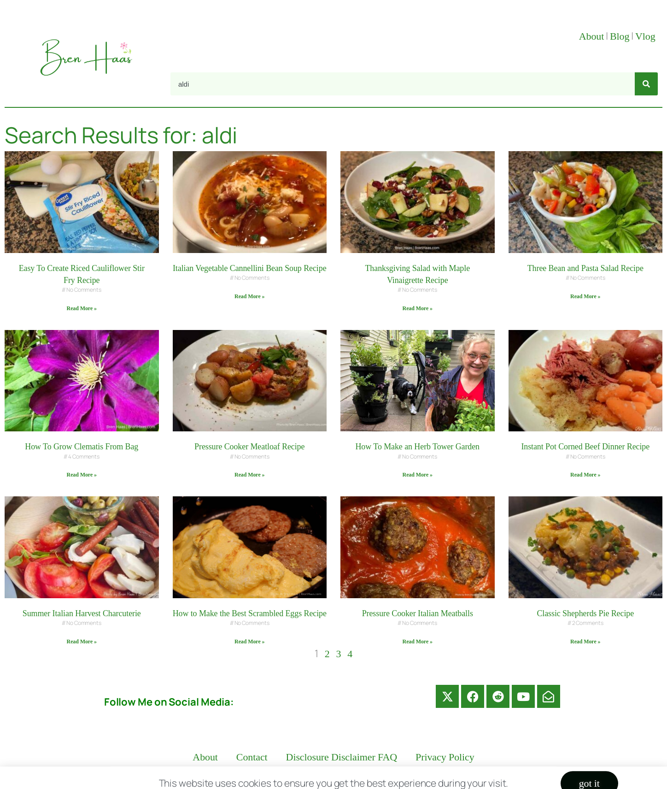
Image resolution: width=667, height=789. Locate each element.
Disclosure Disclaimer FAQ (342, 757)
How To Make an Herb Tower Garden (417, 446)
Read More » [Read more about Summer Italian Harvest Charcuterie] (82, 641)
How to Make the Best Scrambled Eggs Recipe (250, 613)
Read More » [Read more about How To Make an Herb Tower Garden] (418, 474)
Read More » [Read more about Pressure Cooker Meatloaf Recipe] (249, 474)
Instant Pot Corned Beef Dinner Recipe (585, 446)
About (591, 36)
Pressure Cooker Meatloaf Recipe (249, 446)
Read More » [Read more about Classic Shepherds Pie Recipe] (585, 641)
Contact (252, 757)
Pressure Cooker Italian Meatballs (417, 613)
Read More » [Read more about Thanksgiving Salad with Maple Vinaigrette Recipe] (418, 308)
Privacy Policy (444, 757)
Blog (619, 36)
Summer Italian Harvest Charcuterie (82, 613)
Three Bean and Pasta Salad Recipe (585, 268)
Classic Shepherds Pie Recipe (585, 613)
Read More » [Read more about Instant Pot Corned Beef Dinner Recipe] (585, 474)
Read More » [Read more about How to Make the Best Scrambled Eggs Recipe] (249, 641)
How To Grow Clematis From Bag (81, 446)
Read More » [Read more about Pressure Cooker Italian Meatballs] (418, 641)
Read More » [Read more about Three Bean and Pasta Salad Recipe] (585, 296)
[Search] (646, 83)
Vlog (646, 36)
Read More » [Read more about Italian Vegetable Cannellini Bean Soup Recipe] (249, 296)
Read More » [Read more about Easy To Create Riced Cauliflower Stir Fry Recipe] (82, 308)
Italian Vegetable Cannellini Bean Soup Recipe (250, 268)
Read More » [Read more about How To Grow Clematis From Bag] (82, 474)
